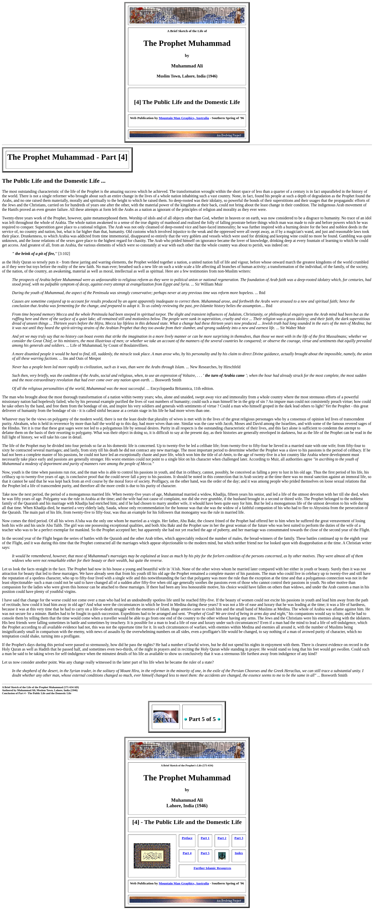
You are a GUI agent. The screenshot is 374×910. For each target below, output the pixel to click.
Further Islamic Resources (212, 868)
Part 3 (238, 838)
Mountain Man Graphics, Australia (184, 118)
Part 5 (205, 853)
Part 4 (187, 853)
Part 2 (222, 838)
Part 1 (205, 838)
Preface (187, 838)
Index (239, 853)
